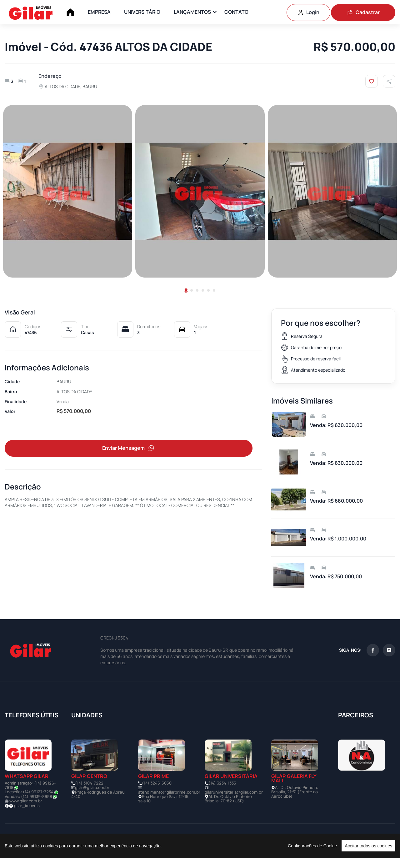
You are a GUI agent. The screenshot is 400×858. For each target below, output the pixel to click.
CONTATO (236, 11)
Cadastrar (363, 12)
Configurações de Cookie (312, 845)
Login (308, 12)
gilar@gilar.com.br (92, 787)
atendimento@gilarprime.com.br (169, 792)
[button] (186, 290)
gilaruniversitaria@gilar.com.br (234, 792)
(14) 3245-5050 (157, 783)
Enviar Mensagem (128, 448)
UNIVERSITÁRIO (142, 11)
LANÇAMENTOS (192, 11)
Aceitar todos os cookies (368, 845)
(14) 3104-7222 (89, 783)
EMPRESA (99, 11)
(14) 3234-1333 (222, 783)
